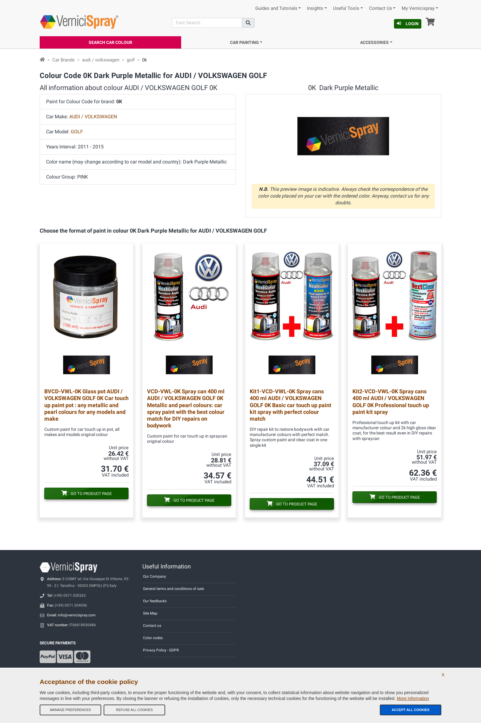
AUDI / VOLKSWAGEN (93, 117)
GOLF (77, 132)
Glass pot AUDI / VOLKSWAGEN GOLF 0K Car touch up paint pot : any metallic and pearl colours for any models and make (86, 405)
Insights (315, 8)
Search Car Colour (110, 42)
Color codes (153, 638)
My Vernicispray (418, 8)
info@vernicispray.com (77, 615)
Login (408, 23)
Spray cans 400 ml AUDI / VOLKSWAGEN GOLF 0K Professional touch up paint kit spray (390, 401)
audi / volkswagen (100, 60)
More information (413, 698)
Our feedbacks (155, 601)
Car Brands (63, 60)
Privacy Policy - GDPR (161, 650)
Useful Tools (346, 8)
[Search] (207, 23)
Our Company (154, 576)
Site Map (150, 613)
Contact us (152, 625)
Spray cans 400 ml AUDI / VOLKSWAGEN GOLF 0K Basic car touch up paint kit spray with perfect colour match (290, 405)
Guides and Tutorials (276, 8)
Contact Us (380, 8)
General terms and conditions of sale (173, 589)
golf (131, 60)
